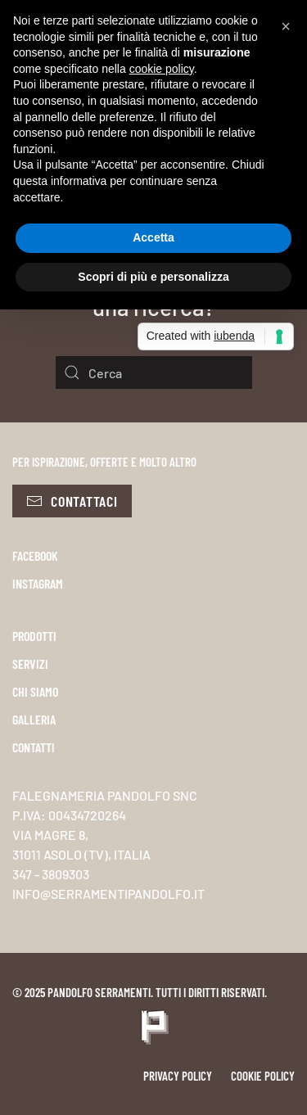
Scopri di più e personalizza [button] (153, 276)
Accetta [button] (153, 237)
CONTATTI (33, 747)
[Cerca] (154, 372)
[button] (286, 26)
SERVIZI (30, 663)
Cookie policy (263, 1075)
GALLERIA (34, 719)
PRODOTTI (34, 635)
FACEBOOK (35, 555)
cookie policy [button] (161, 68)
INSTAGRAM (37, 583)
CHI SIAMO (35, 691)
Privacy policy (177, 1075)
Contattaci (72, 501)
